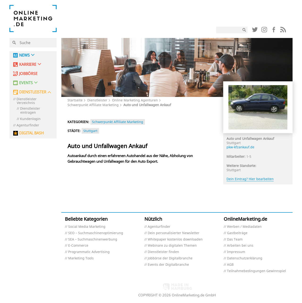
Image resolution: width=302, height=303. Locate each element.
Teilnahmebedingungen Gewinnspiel (256, 271)
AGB (230, 265)
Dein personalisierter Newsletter (173, 233)
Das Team (235, 239)
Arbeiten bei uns (240, 246)
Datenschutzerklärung (244, 258)
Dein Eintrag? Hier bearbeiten (250, 179)
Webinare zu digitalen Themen (172, 246)
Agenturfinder (28, 125)
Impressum (236, 252)
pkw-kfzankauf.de (240, 147)
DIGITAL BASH (31, 133)
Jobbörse (28, 73)
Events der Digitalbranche (168, 265)
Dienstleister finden (163, 252)
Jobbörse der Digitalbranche (170, 258)
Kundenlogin (30, 119)
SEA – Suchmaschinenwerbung (92, 239)
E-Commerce (78, 246)
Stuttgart (90, 131)
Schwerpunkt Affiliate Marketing (93, 105)
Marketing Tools (81, 258)
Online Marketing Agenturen (135, 100)
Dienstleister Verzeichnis (27, 101)
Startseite (75, 100)
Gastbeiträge (237, 233)
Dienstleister (97, 100)
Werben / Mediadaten (244, 227)
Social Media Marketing (86, 227)
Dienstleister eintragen (30, 111)
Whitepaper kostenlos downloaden (175, 239)
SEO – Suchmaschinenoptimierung (95, 233)
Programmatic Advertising (89, 252)
